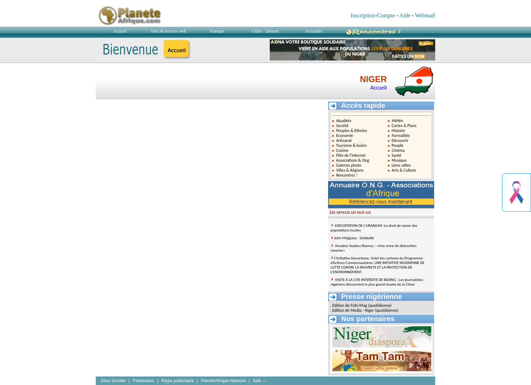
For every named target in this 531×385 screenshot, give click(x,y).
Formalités (401, 135)
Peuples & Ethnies (351, 130)
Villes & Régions (349, 170)
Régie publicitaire (177, 380)
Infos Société (113, 380)
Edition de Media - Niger (353, 310)
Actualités (313, 31)
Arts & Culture (404, 170)
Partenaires (143, 380)
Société (342, 125)
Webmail (425, 15)
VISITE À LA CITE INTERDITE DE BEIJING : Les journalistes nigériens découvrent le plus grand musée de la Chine (377, 282)
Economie (344, 135)
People (397, 145)
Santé (396, 155)
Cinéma (398, 150)
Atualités (343, 120)
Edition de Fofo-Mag (349, 305)
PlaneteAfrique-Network (223, 380)
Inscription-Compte (373, 15)
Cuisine (342, 150)
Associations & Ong (352, 160)
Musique (399, 160)
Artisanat (344, 140)
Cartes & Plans (404, 125)
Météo (397, 120)
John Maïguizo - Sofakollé (354, 238)
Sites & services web (168, 31)
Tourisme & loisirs (351, 145)
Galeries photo (348, 165)
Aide (404, 15)
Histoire (398, 130)
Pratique (217, 31)
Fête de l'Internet (351, 155)
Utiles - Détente (265, 31)
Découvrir (400, 140)
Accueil (120, 31)
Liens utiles (401, 165)
